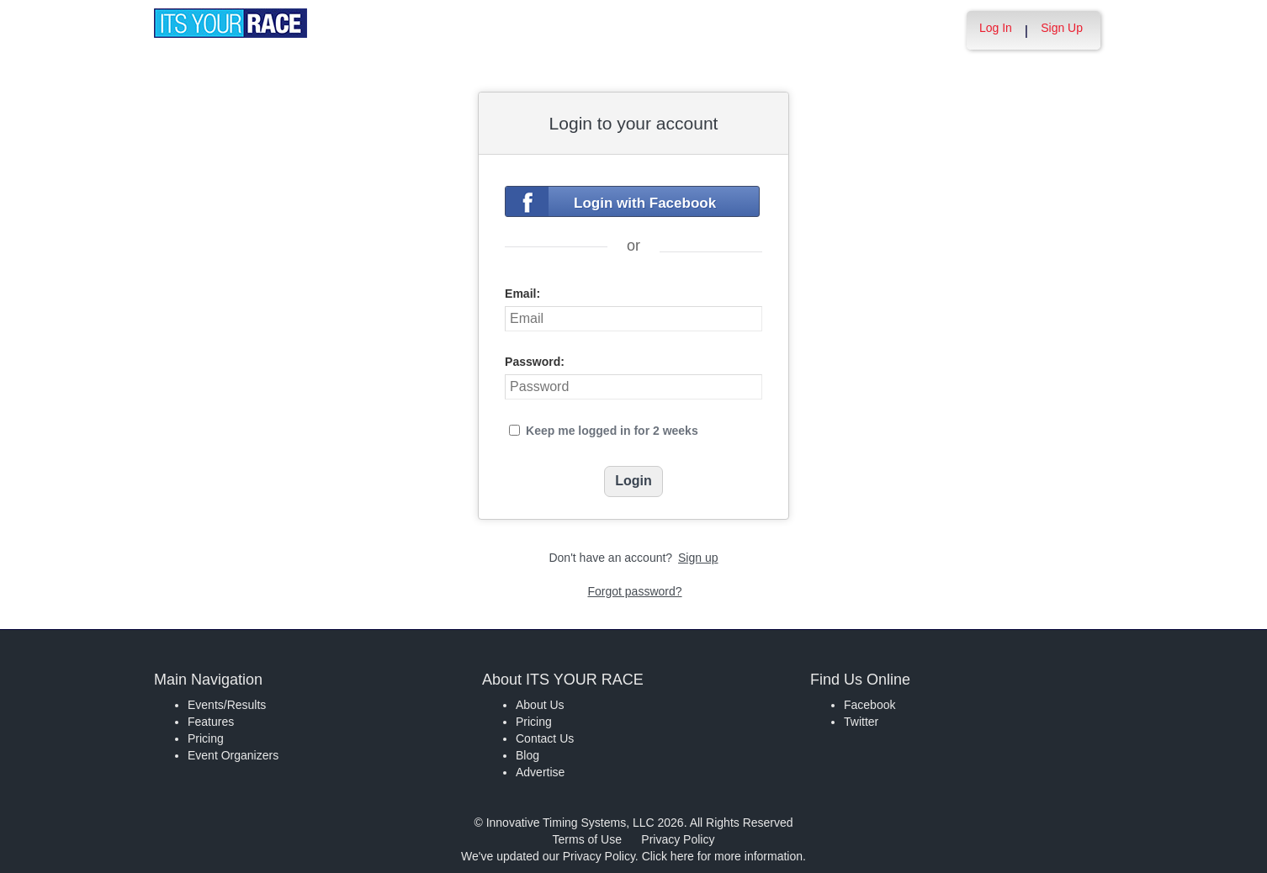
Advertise (540, 772)
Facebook (869, 705)
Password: (535, 361)
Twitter (861, 721)
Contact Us (545, 738)
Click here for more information (722, 856)
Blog (527, 755)
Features (211, 721)
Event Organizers (233, 755)
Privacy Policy (677, 839)
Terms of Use (587, 839)
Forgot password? (634, 591)
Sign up (698, 557)
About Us (540, 705)
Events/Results (227, 705)
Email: (522, 293)
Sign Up (1062, 27)
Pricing (206, 738)
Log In (995, 27)
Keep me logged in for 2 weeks (612, 430)
